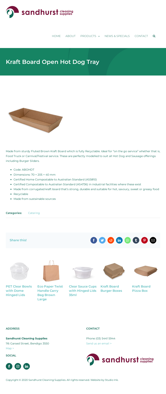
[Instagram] (18, 366)
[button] (154, 36)
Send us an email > (99, 343)
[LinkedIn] (26, 366)
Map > (10, 348)
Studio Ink (111, 379)
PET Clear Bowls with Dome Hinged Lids (19, 291)
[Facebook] (9, 366)
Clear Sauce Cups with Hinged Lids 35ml (82, 291)
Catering (34, 213)
